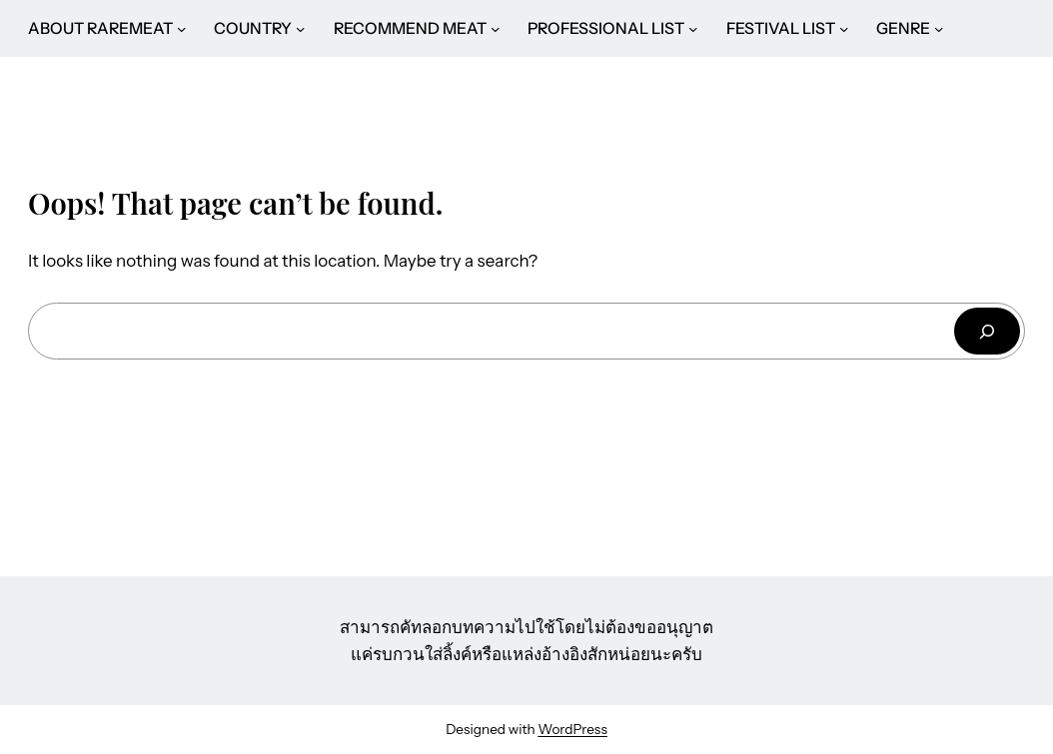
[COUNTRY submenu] (301, 29)
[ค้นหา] (987, 331)
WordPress (571, 729)
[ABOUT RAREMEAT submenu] (182, 29)
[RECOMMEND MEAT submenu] (496, 29)
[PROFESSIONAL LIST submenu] (693, 29)
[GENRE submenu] (939, 29)
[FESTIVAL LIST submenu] (844, 29)
